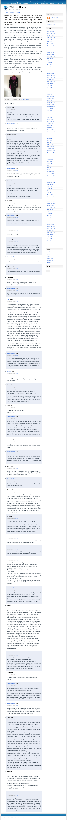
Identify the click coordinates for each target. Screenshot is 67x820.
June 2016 (49, 87)
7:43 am (16, 685)
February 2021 (50, 31)
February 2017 (50, 71)
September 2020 (51, 37)
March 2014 (50, 144)
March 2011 (50, 220)
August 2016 (50, 83)
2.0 (49, 254)
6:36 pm (16, 719)
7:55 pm (16, 373)
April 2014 (49, 142)
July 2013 (49, 161)
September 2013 (51, 157)
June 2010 (49, 238)
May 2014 (49, 140)
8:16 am (16, 795)
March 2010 (50, 245)
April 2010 (49, 243)
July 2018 (49, 39)
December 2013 (51, 150)
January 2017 (50, 73)
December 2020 (51, 33)
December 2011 (51, 201)
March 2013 (50, 169)
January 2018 (50, 48)
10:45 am (16, 217)
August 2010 (50, 234)
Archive (60, 5)
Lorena (9, 439)
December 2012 (51, 175)
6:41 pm (16, 301)
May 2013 (49, 165)
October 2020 (50, 35)
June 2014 (49, 138)
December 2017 (51, 50)
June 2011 (49, 213)
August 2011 (50, 209)
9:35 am (16, 387)
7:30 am (16, 290)
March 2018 (50, 43)
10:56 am (16, 355)
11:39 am (16, 674)
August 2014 (50, 134)
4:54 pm (16, 109)
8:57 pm (16, 230)
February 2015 (50, 121)
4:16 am (16, 560)
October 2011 (50, 205)
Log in (48, 252)
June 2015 (49, 113)
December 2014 (51, 125)
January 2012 (50, 199)
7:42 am (16, 655)
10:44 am (16, 259)
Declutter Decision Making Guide (13, 3)
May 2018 (49, 41)
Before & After (47, 5)
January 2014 (50, 148)
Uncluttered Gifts (34, 3)
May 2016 (49, 90)
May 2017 (49, 64)
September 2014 (51, 131)
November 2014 (51, 127)
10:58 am (16, 418)
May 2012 (49, 190)
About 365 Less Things (12, 2)
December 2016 (51, 75)
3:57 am (16, 441)
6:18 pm (16, 183)
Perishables (25, 3)
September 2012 (51, 182)
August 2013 (50, 159)
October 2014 (50, 129)
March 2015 (50, 119)
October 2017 (50, 54)
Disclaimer (32, 2)
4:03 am (16, 468)
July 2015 (49, 110)
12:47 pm (16, 241)
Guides (57, 3)
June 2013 (49, 163)
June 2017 (49, 62)
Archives (52, 3)
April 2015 (49, 117)
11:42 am (16, 407)
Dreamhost (50, 260)
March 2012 (50, 194)
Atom (48, 256)
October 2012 (50, 180)
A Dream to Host (32, 817)
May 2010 (49, 240)
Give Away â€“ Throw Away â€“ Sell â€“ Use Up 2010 (49, 2)
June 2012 (49, 188)
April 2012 (49, 192)
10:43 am (16, 170)
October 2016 (50, 79)
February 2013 (50, 171)
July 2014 (49, 136)
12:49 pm (16, 279)
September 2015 (51, 106)
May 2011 (49, 215)
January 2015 (50, 123)
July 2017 (49, 60)
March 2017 (50, 69)
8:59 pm (16, 268)
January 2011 (50, 224)
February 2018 (50, 45)
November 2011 (51, 203)
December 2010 (51, 226)
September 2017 (51, 56)
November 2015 (51, 102)
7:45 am (16, 705)
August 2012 (50, 184)
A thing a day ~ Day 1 (12, 13)
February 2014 (50, 146)
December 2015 (51, 100)
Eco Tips (54, 5)
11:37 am (16, 538)
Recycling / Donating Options (35, 5)
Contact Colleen (24, 2)
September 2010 (51, 232)
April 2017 (49, 66)
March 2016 (50, 94)
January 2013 (50, 173)
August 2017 (50, 58)
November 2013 (51, 152)
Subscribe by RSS (54, 17)
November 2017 (51, 52)
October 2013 (50, 155)
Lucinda (9, 371)
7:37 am (16, 590)
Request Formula (44, 3)
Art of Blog (49, 262)
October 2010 (50, 230)
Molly (8, 299)
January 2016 (50, 98)
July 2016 (49, 85)
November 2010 (51, 228)
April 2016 (49, 92)
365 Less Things (17, 7)
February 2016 (50, 96)
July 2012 (49, 186)
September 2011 (51, 207)
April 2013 (49, 167)
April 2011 (49, 217)
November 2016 (51, 77)
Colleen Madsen (11, 123)
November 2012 (51, 178)
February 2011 (50, 222)
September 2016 (51, 81)
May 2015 (49, 115)
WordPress (50, 258)
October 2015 (50, 104)
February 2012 (50, 197)
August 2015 (50, 108)
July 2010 (49, 236)
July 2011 (49, 211)
